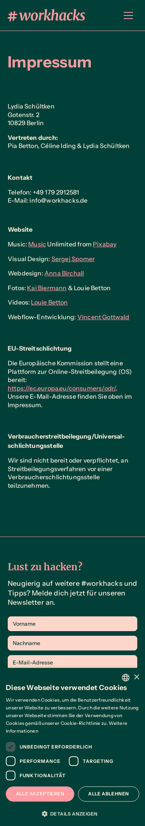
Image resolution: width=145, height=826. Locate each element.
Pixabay (104, 244)
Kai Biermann (47, 288)
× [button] (136, 677)
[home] (46, 15)
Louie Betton (49, 302)
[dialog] (72, 747)
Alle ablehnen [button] (108, 794)
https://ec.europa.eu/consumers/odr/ (62, 388)
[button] (128, 15)
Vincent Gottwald (103, 317)
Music (37, 244)
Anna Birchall (64, 273)
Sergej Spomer (73, 259)
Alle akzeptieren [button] (40, 794)
